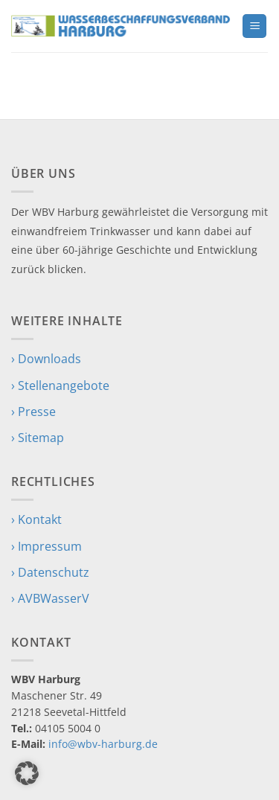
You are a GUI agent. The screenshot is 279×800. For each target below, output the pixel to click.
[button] (254, 26)
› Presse (33, 411)
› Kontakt (36, 519)
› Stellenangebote (60, 385)
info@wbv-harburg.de (103, 744)
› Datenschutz (50, 572)
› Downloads (46, 359)
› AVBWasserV (50, 598)
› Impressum (46, 546)
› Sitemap (37, 437)
